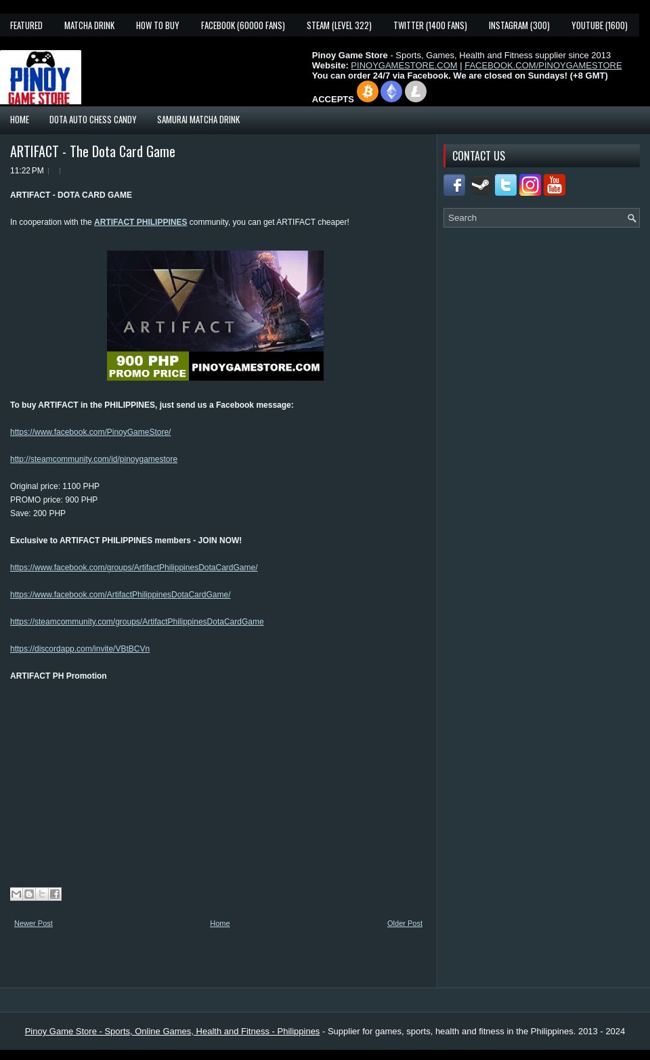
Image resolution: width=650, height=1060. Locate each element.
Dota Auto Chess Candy (93, 119)
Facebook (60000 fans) (243, 25)
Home (19, 119)
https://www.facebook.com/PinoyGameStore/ (90, 432)
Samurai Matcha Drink (198, 119)
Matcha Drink (89, 25)
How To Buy (157, 25)
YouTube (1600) (599, 25)
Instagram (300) (519, 25)
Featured (26, 25)
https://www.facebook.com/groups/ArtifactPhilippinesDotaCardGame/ (134, 567)
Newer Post (33, 923)
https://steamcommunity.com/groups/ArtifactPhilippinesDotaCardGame (137, 622)
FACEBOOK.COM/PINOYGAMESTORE (543, 65)
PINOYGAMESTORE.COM (404, 65)
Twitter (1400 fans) (430, 25)
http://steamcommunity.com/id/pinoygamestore (93, 459)
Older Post (404, 923)
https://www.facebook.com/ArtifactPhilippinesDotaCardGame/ (120, 594)
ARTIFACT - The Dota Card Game (92, 151)
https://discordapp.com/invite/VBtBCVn (80, 649)
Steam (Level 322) (339, 25)
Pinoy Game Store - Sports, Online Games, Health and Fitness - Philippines (172, 1031)
